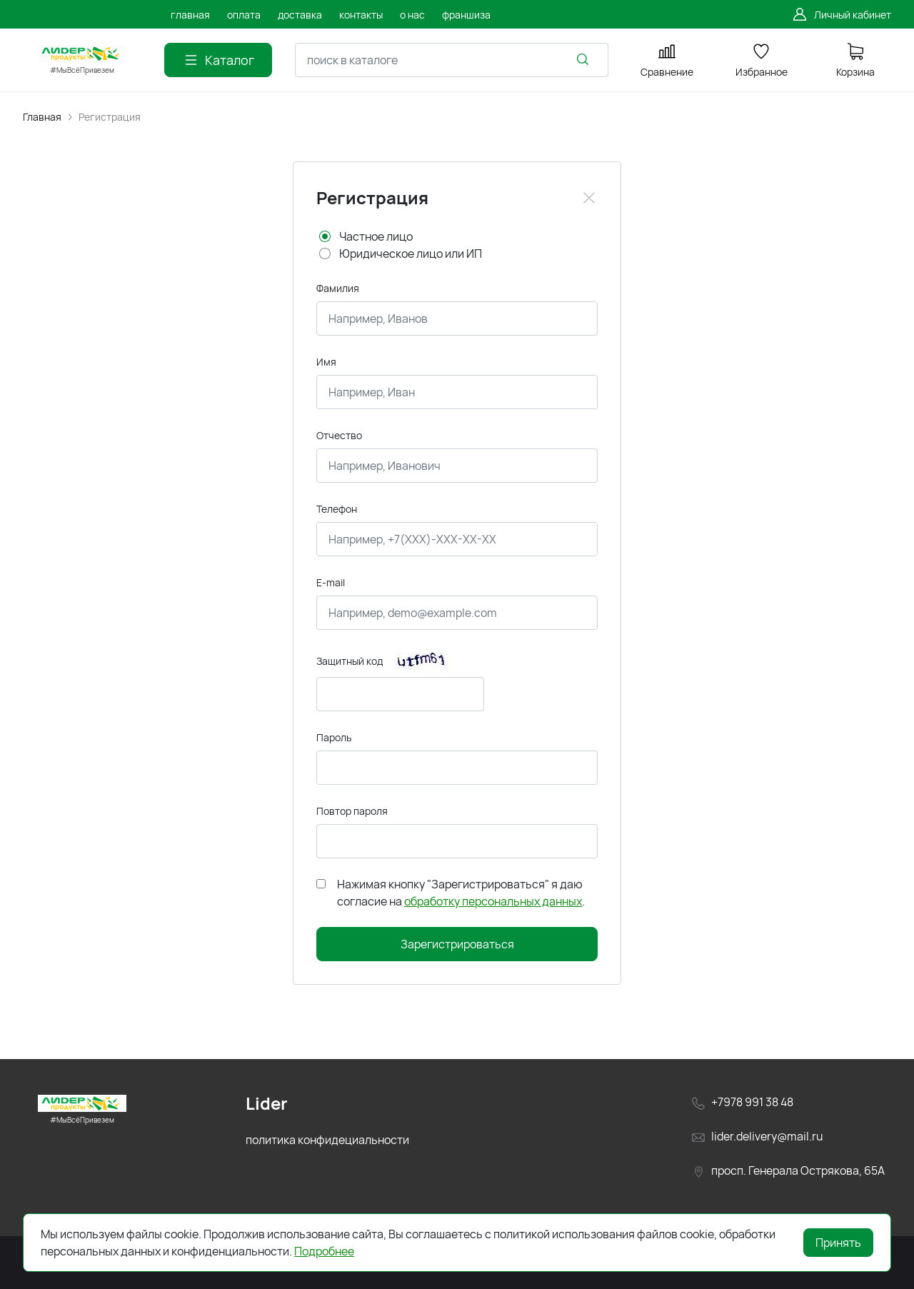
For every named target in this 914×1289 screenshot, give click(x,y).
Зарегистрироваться (457, 944)
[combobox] (451, 60)
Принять (838, 1242)
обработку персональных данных (493, 901)
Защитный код (349, 661)
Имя (326, 361)
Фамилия (337, 288)
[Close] (589, 197)
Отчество (339, 435)
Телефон (336, 509)
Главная (42, 117)
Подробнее (324, 1251)
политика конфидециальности (327, 1140)
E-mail (330, 582)
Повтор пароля (352, 811)
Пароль (333, 737)
